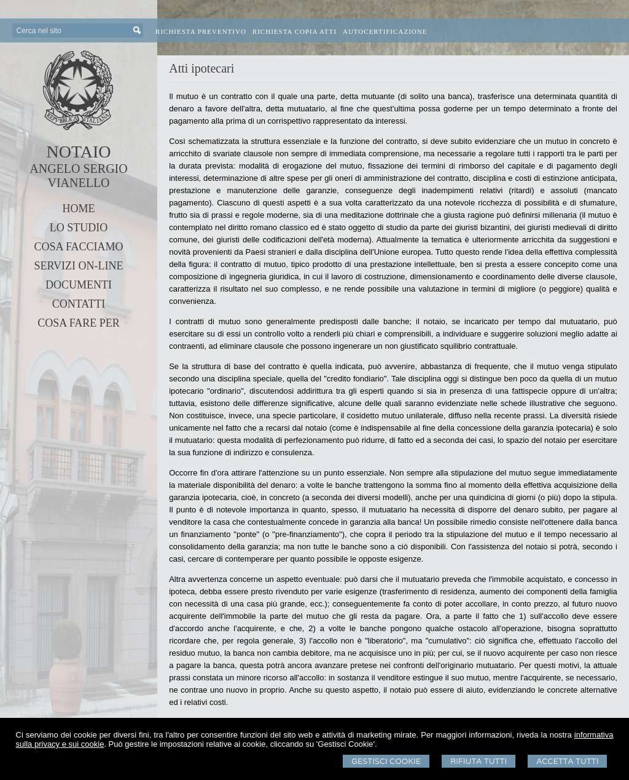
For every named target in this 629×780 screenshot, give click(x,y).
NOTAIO (78, 151)
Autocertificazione (385, 31)
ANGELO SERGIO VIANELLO (78, 175)
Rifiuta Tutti (478, 761)
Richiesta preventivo (200, 31)
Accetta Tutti (567, 761)
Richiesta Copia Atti (294, 31)
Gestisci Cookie (386, 761)
